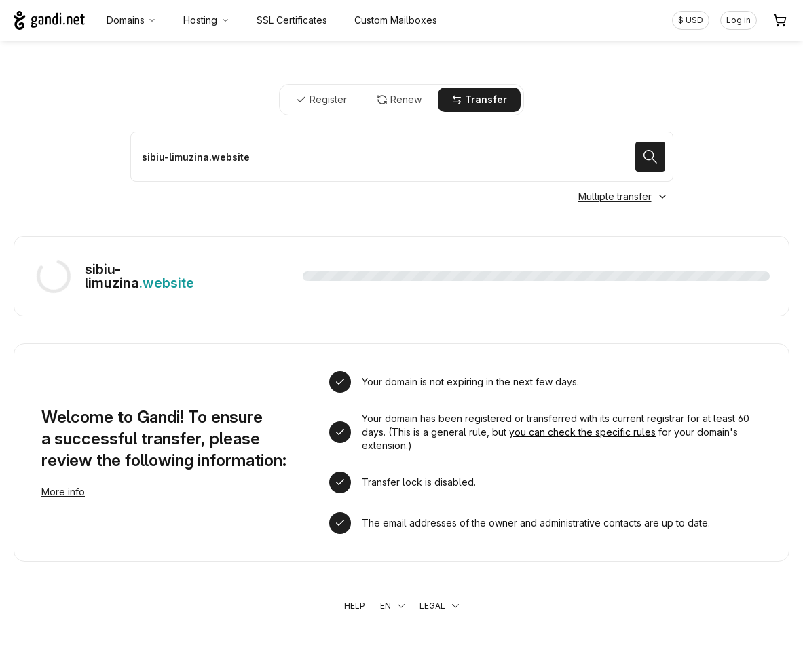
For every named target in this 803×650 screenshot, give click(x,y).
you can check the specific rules (582, 432)
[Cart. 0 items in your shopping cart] (780, 20)
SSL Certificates (292, 20)
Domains (132, 20)
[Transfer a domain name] (401, 157)
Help (354, 605)
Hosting (206, 20)
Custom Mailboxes (395, 20)
